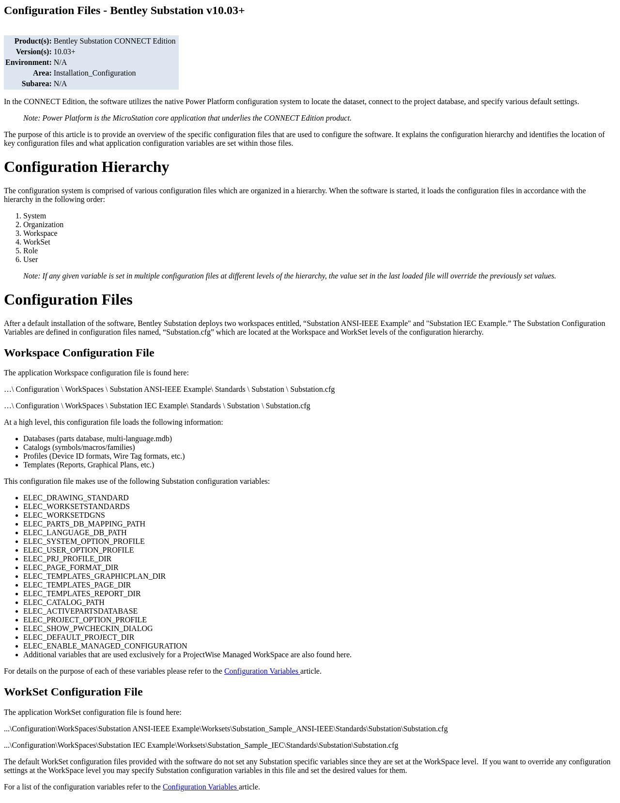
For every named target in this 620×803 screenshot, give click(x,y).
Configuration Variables (262, 671)
